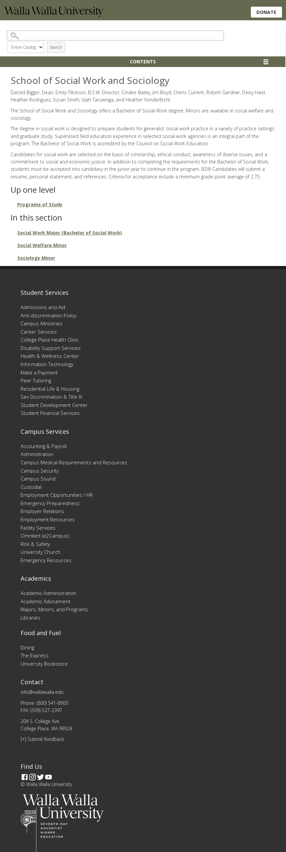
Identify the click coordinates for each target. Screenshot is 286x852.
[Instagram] (33, 777)
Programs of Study (39, 204)
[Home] (54, 15)
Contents (143, 61)
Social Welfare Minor (42, 245)
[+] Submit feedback (42, 739)
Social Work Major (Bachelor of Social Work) (69, 232)
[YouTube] (48, 777)
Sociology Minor (36, 258)
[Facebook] (25, 777)
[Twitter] (41, 777)
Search (56, 47)
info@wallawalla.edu (42, 692)
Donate (266, 12)
